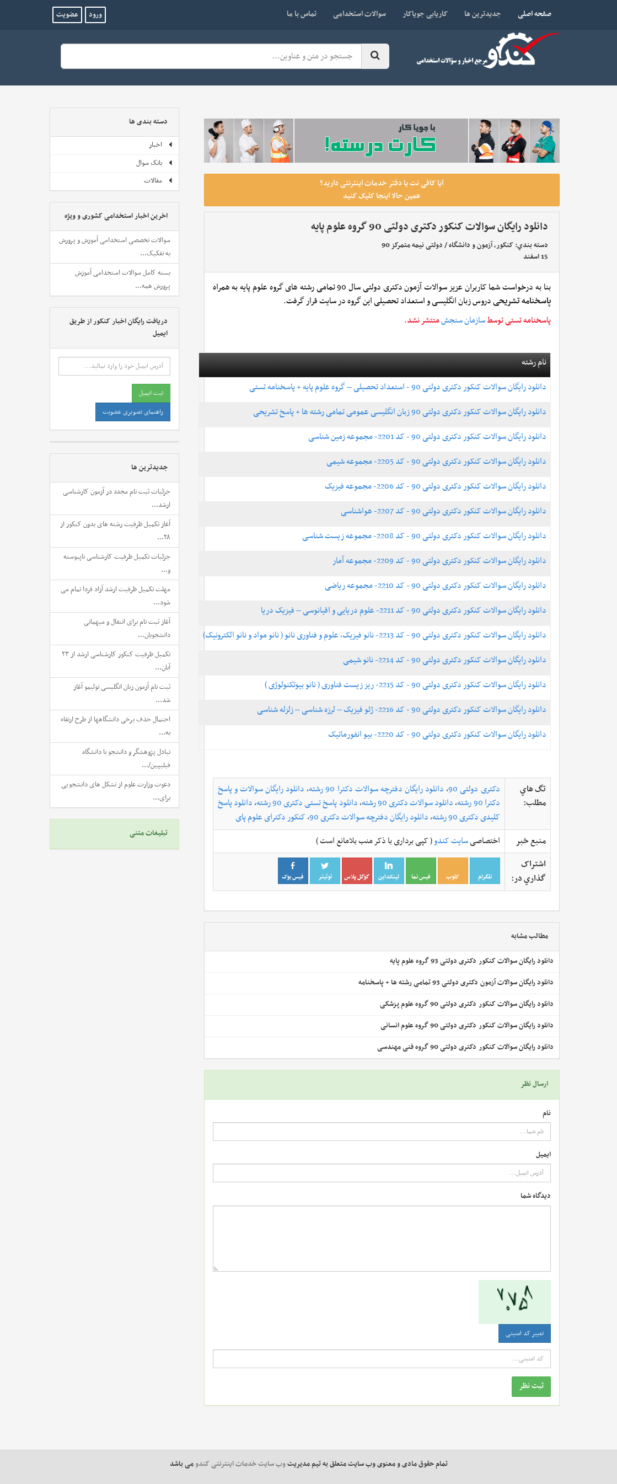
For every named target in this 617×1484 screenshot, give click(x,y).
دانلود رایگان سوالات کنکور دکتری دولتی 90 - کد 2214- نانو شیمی (444, 660)
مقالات (158, 181)
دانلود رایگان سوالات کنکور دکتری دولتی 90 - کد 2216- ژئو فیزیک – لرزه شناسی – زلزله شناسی (401, 710)
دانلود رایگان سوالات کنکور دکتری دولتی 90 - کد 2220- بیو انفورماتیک (437, 734)
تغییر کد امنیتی (525, 1333)
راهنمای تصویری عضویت (133, 411)
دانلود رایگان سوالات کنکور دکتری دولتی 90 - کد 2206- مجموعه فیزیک (435, 486)
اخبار (161, 145)
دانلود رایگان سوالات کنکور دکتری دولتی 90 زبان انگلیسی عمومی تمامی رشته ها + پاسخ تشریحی (399, 412)
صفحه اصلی (530, 13)
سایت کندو (451, 841)
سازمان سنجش (463, 320)
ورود (95, 15)
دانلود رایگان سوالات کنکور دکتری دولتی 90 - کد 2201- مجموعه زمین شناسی (427, 437)
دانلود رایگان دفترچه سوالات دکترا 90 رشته (376, 789)
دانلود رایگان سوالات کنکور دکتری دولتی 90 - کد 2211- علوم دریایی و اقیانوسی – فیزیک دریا (403, 610)
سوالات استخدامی (359, 14)
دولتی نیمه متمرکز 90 (412, 245)
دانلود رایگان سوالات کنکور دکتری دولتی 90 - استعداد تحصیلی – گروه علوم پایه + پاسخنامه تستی (397, 387)
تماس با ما (301, 14)
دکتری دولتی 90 (474, 789)
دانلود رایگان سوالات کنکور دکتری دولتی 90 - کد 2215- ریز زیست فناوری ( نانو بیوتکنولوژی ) (405, 685)
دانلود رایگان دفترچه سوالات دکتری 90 (368, 817)
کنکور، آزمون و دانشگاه (481, 245)
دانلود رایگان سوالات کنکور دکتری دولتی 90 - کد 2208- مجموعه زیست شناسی (424, 536)
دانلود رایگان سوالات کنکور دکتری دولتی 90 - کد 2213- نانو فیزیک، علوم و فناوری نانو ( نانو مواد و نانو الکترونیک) (374, 635)
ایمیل (543, 1155)
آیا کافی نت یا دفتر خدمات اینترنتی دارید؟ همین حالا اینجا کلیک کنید (382, 189)
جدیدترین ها (482, 14)
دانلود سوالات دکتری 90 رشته (408, 803)
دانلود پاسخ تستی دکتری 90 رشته (307, 803)
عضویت (67, 15)
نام (547, 1113)
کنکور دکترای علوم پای (270, 817)
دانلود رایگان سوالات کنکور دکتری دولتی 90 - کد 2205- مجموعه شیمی (436, 461)
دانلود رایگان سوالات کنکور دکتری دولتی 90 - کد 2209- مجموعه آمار (439, 561)
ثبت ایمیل (151, 393)
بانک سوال (154, 163)
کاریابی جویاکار (425, 14)
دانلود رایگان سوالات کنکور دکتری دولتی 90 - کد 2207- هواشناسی (443, 511)
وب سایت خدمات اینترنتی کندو (240, 1464)
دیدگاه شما (536, 1196)
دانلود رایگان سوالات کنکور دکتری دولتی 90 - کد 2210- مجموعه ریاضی (435, 585)
